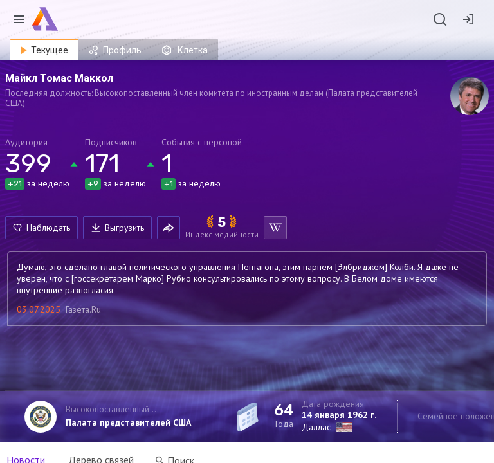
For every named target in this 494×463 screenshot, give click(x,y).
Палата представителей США (128, 422)
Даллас (316, 427)
